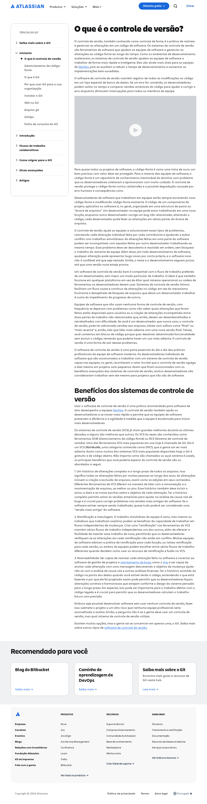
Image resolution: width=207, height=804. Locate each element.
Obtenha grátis (154, 6)
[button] (97, 6)
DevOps (83, 67)
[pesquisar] (175, 6)
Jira (165, 562)
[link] (190, 6)
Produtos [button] (58, 7)
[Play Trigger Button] (135, 130)
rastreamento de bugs (135, 562)
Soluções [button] (79, 7)
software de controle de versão (125, 627)
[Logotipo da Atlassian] (27, 6)
